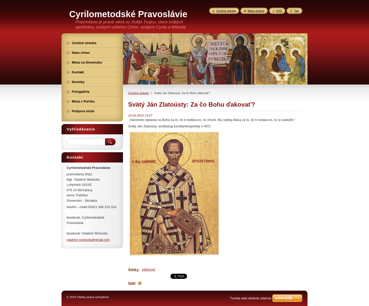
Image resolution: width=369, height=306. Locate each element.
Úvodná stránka (138, 93)
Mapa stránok (256, 10)
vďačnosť (148, 269)
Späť (132, 283)
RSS (279, 10)
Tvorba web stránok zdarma (250, 298)
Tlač (296, 10)
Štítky (133, 270)
